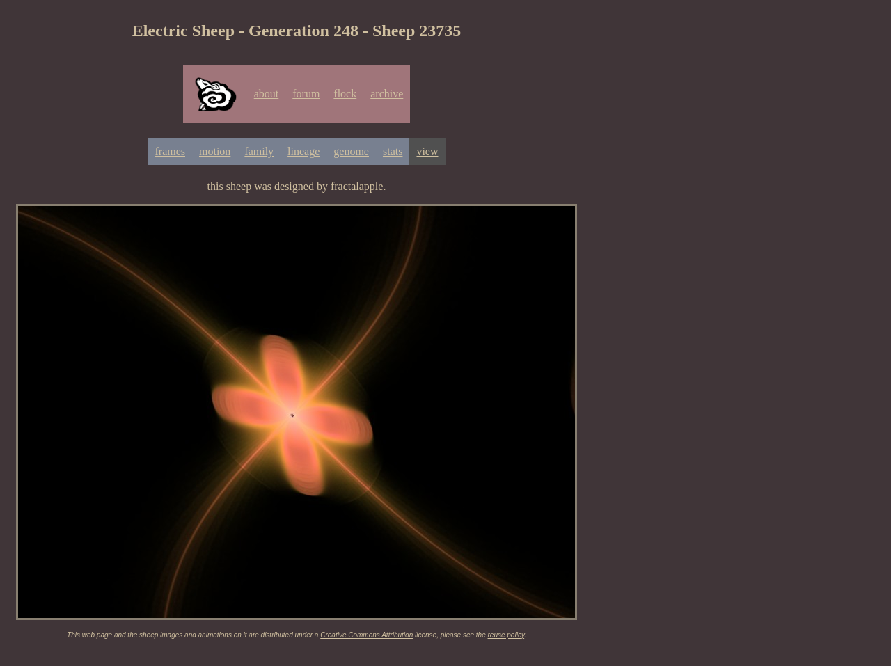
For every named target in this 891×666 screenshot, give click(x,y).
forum (306, 94)
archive (386, 94)
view (427, 151)
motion (214, 151)
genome (351, 151)
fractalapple (357, 186)
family (259, 151)
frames (170, 151)
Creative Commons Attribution (366, 635)
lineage (303, 151)
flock (344, 94)
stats (392, 151)
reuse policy (506, 635)
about (266, 94)
